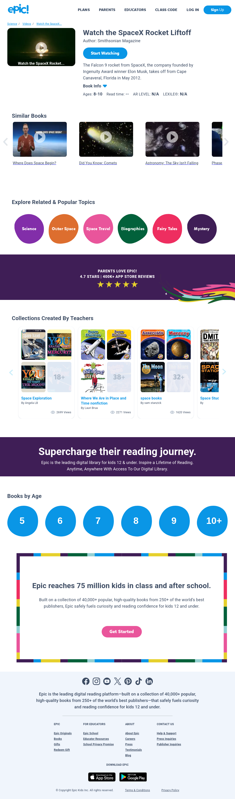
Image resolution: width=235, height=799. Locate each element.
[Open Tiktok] (138, 681)
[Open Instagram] (96, 681)
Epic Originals (63, 733)
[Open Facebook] (86, 681)
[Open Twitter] (117, 681)
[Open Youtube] (107, 681)
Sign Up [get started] (217, 9)
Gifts (57, 744)
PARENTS (107, 9)
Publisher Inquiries (169, 744)
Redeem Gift (62, 750)
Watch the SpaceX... (49, 23)
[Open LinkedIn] (149, 681)
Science (12, 23)
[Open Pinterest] (128, 681)
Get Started (121, 632)
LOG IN (193, 9)
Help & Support (166, 733)
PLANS (84, 9)
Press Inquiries (166, 738)
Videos (26, 23)
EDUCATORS (135, 9)
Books (58, 738)
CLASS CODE (166, 9)
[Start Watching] (105, 53)
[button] (46, 373)
